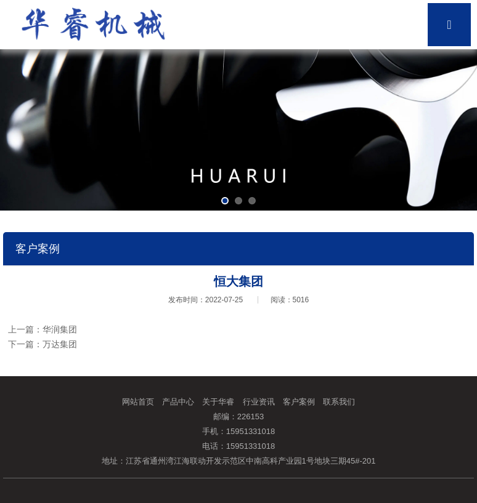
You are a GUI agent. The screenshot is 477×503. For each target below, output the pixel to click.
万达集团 (60, 344)
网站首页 (138, 401)
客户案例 (299, 401)
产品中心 (178, 401)
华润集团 (60, 329)
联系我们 (339, 401)
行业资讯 (259, 401)
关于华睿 (218, 401)
